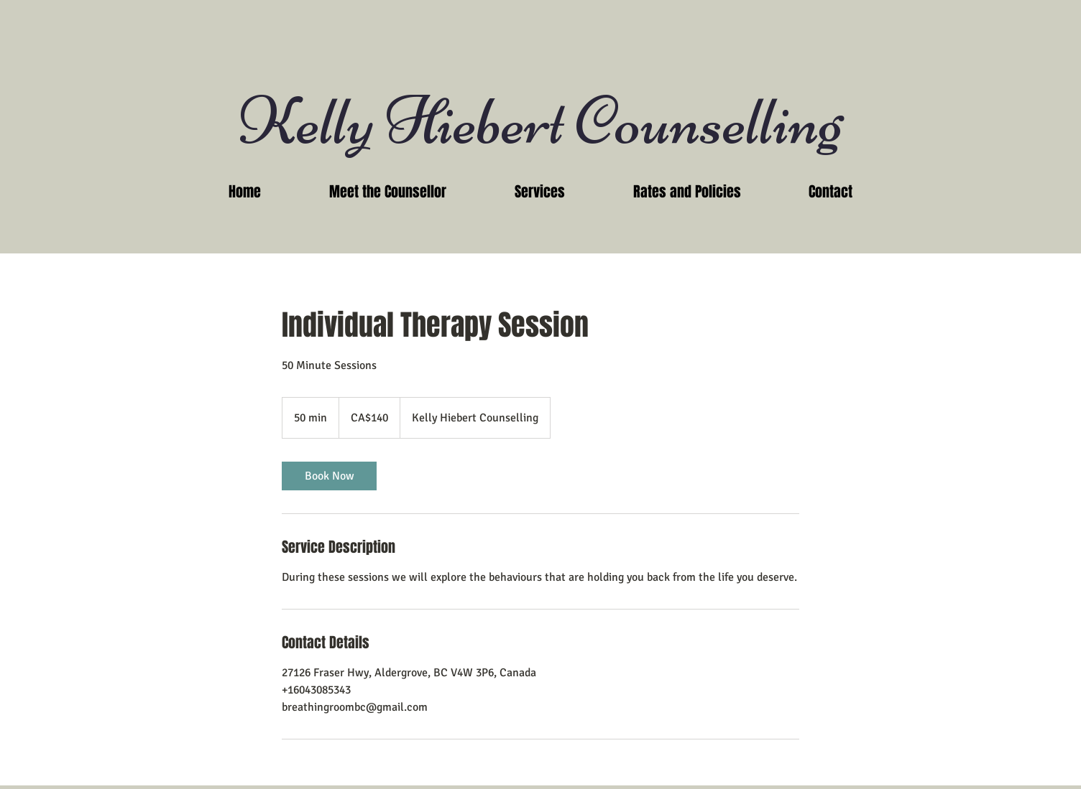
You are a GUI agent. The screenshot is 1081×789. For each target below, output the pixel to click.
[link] (329, 476)
